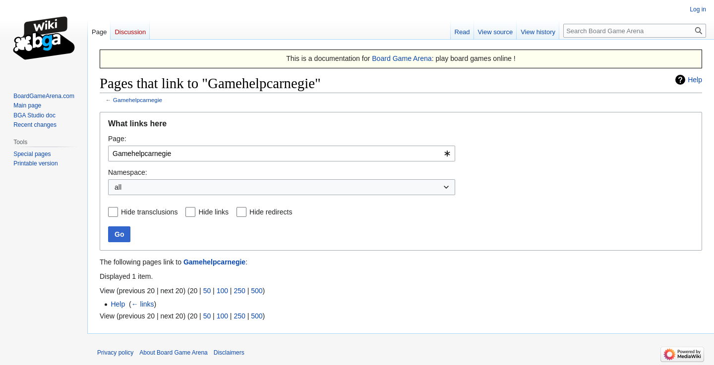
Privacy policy (115, 352)
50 (207, 291)
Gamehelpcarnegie (137, 100)
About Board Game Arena (173, 352)
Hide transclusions (149, 212)
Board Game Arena (402, 58)
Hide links (213, 212)
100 (222, 291)
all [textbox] (118, 187)
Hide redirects (270, 212)
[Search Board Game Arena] (634, 31)
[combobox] (281, 153)
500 (256, 291)
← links (142, 304)
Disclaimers (229, 352)
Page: (117, 139)
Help (695, 80)
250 (239, 291)
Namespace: (127, 172)
